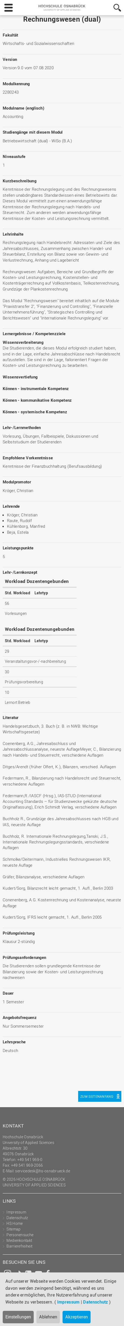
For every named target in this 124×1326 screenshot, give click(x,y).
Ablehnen (48, 1317)
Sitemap (13, 1229)
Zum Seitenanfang (96, 1096)
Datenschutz (95, 1302)
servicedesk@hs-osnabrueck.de (42, 1170)
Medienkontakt (19, 1240)
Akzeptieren (76, 1317)
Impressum (68, 1302)
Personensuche (19, 1234)
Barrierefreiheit (19, 1246)
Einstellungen (18, 1317)
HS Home (14, 1223)
